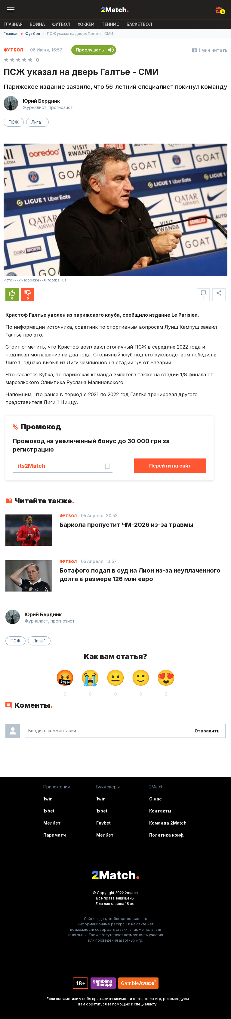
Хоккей (86, 24)
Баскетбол (139, 24)
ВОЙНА (37, 24)
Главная (13, 24)
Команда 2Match (167, 822)
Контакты (160, 810)
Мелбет (52, 822)
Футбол (61, 24)
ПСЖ (14, 122)
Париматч (54, 834)
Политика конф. (166, 834)
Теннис (110, 24)
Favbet (103, 822)
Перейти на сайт (170, 466)
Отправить (207, 730)
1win (48, 798)
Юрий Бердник (41, 101)
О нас (155, 798)
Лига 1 (37, 122)
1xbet (48, 810)
